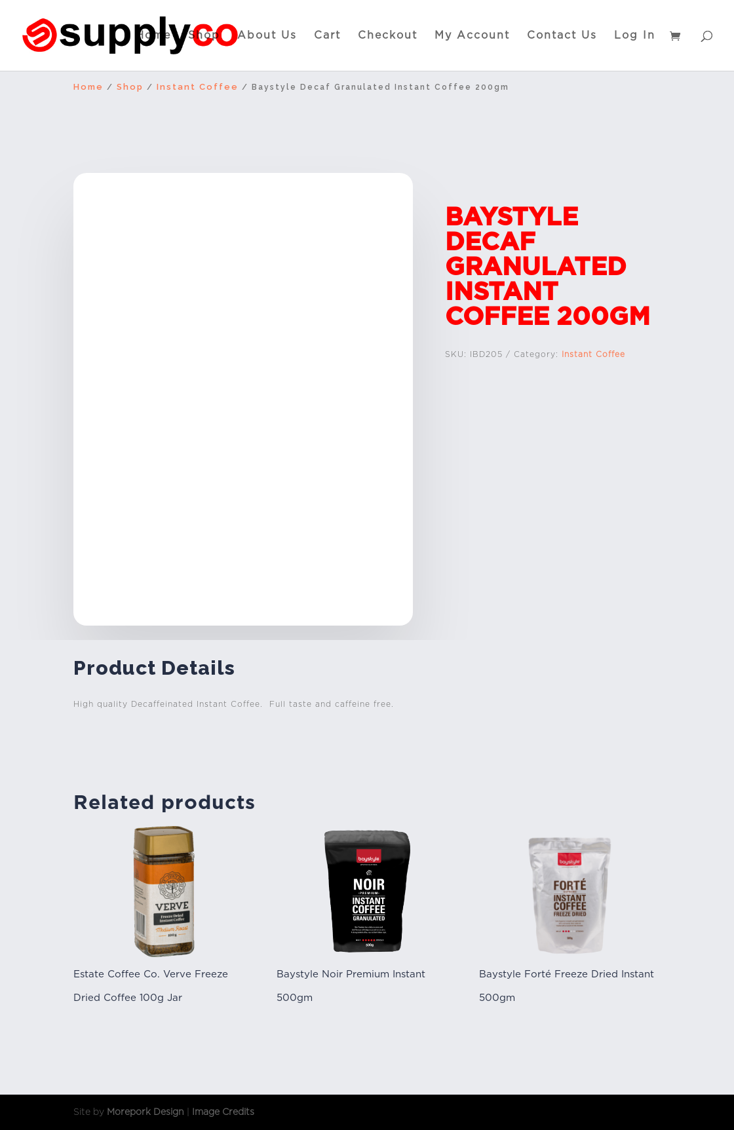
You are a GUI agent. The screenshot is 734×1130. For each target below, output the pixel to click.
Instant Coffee (198, 87)
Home (153, 36)
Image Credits (223, 1111)
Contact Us (562, 36)
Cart (327, 36)
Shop (204, 36)
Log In (634, 36)
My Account (472, 36)
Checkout (387, 36)
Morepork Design (145, 1111)
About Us (267, 36)
